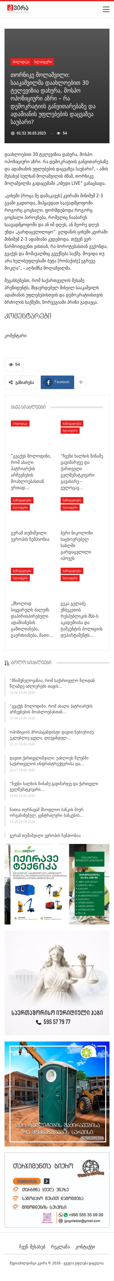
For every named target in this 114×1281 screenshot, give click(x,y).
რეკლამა (60, 1247)
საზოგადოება (72, 423)
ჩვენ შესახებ (32, 1247)
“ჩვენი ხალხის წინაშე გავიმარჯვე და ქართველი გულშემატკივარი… (54, 788)
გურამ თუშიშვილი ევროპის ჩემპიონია (45, 837)
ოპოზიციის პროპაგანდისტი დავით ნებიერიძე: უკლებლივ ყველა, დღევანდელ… (52, 736)
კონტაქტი (85, 1247)
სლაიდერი (43, 62)
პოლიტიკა (21, 62)
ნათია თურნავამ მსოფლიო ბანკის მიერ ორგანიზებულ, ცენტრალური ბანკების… (47, 814)
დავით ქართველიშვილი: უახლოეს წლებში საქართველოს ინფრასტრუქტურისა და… (49, 762)
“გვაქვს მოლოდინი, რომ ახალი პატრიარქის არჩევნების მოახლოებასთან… (51, 711)
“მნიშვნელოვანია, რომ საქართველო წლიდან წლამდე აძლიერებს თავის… (52, 685)
